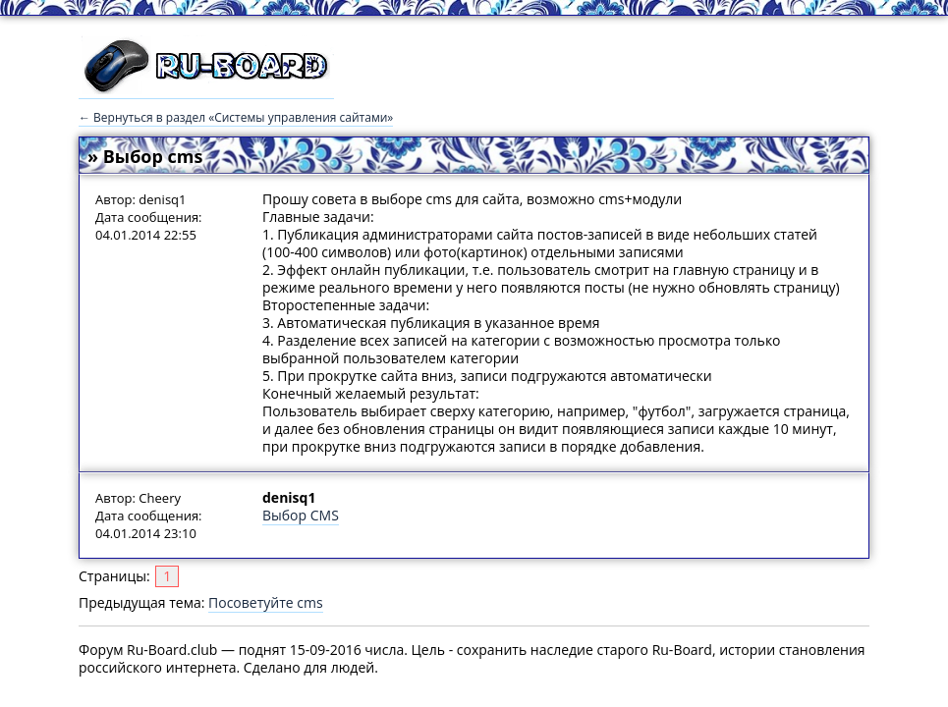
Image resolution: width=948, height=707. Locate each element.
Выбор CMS (300, 515)
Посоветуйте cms (265, 602)
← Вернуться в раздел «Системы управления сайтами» (236, 117)
